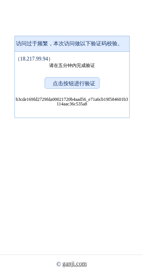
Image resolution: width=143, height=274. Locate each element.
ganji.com (75, 263)
